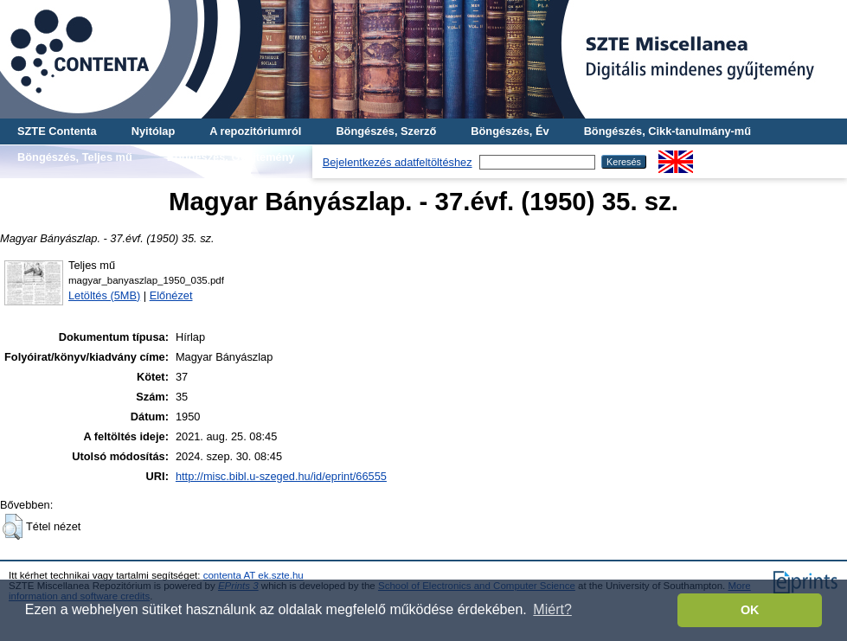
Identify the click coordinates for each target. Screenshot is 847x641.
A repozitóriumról (255, 131)
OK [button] (750, 610)
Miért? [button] (552, 609)
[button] (12, 527)
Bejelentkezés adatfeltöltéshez (397, 162)
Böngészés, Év (510, 131)
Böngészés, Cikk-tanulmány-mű (667, 131)
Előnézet (171, 295)
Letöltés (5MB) (104, 295)
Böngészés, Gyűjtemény (231, 157)
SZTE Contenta (57, 131)
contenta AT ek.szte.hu (253, 575)
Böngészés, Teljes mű (74, 157)
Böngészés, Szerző (386, 131)
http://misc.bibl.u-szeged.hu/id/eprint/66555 (281, 476)
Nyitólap (153, 131)
